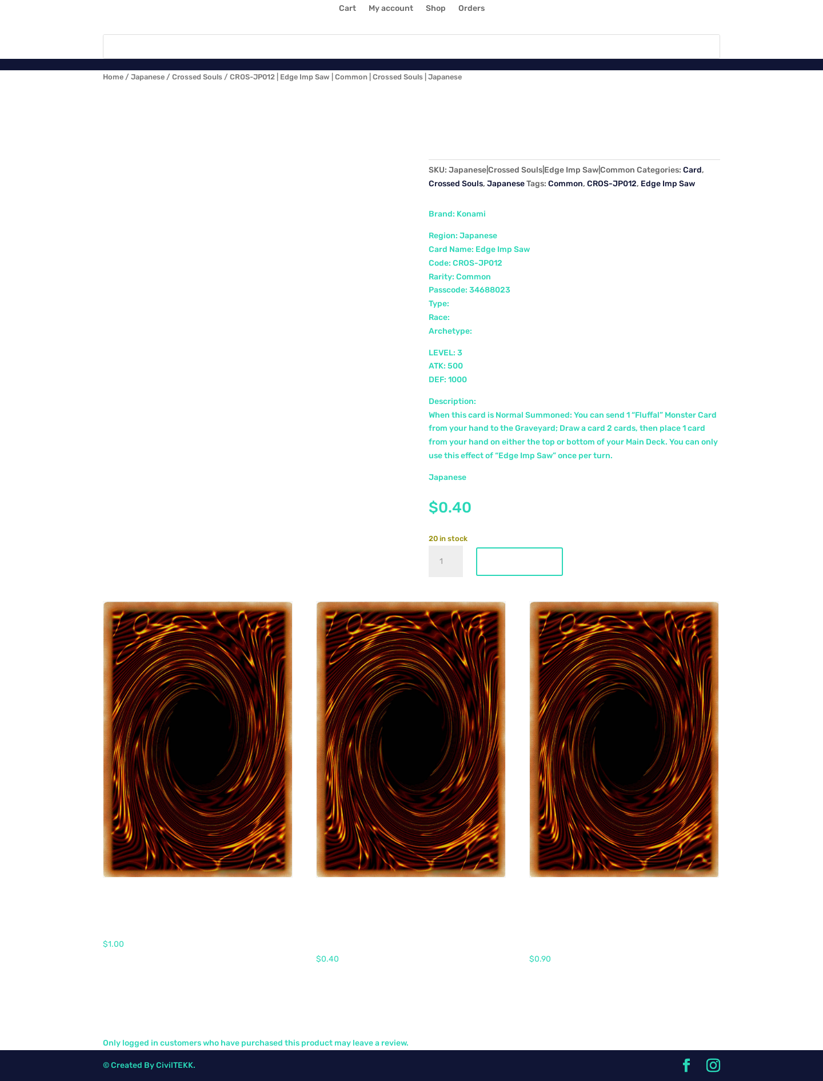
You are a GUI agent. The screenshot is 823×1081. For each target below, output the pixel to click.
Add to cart (519, 561)
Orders (471, 9)
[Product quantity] (446, 562)
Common (565, 184)
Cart (347, 9)
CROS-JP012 (612, 184)
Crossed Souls (197, 77)
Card (692, 170)
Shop (436, 9)
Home (113, 77)
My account (391, 9)
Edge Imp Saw (668, 184)
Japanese (148, 77)
